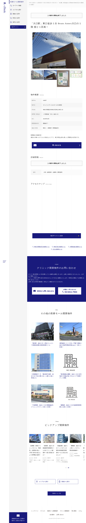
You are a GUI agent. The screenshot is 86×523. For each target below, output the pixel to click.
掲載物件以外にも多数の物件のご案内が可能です (18, 519)
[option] (56, 50)
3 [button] (68, 467)
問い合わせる (66, 145)
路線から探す (64, 482)
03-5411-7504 (69, 291)
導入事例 (74, 511)
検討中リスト (15, 27)
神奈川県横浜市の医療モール (41, 246)
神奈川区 (54, 2)
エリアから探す (42, 482)
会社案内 (52, 514)
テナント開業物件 (64, 511)
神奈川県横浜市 (47, 2)
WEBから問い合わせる (43, 291)
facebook (4, 520)
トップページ (34, 511)
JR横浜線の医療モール (76, 246)
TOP (30, 2)
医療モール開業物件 (37, 2)
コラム (80, 511)
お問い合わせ (60, 514)
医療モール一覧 (56, 493)
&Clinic (4, 7)
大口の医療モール (57, 249)
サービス (42, 511)
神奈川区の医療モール (59, 246)
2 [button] (67, 467)
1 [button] (65, 467)
